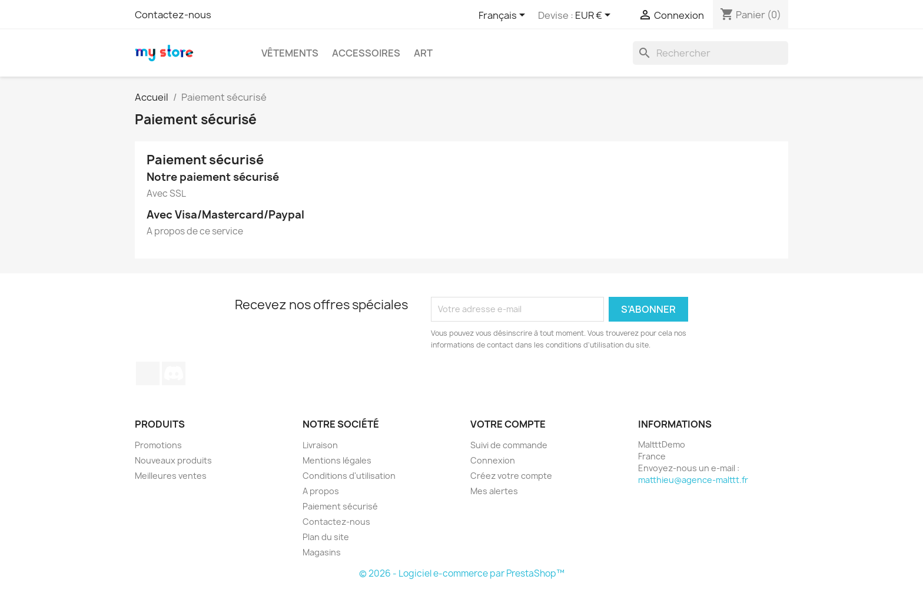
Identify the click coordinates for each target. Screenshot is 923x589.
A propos (321, 491)
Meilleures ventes (171, 475)
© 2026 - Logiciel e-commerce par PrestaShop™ (462, 573)
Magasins (322, 552)
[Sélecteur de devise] (595, 16)
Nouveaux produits (173, 460)
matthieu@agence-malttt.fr (693, 479)
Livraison (320, 445)
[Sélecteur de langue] (504, 16)
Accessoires (366, 53)
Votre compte (508, 424)
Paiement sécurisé (340, 506)
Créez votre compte (511, 475)
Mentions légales (337, 460)
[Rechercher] (710, 53)
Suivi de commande (508, 445)
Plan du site (326, 536)
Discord (173, 373)
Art (423, 53)
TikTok (148, 373)
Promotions (158, 445)
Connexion (492, 460)
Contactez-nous (173, 14)
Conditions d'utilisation (349, 475)
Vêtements (289, 53)
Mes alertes (494, 491)
